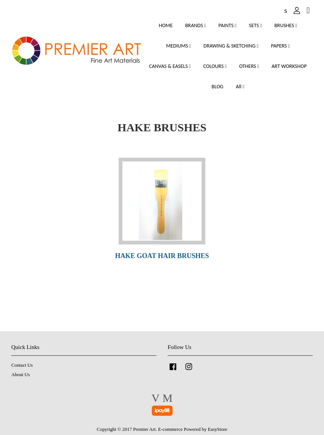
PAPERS (280, 46)
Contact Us (22, 365)
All (240, 86)
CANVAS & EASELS (170, 66)
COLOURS (214, 66)
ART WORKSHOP (289, 66)
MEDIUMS (178, 46)
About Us (20, 374)
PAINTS (228, 25)
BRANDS (195, 25)
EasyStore (218, 429)
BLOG (217, 86)
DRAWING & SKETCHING (230, 46)
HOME (166, 25)
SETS (255, 25)
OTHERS (249, 66)
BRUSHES (285, 25)
